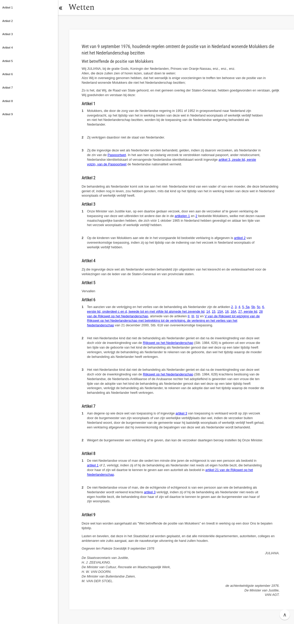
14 (208, 311)
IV (197, 316)
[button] (63, 7)
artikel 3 (181, 413)
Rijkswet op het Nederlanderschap (168, 343)
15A (220, 311)
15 (213, 311)
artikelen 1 (182, 216)
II (189, 316)
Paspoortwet (116, 155)
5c (258, 307)
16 (227, 311)
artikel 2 (240, 238)
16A (233, 311)
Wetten (84, 7)
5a (247, 307)
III (192, 316)
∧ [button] (285, 615)
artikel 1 (93, 465)
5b (253, 307)
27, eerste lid (247, 311)
